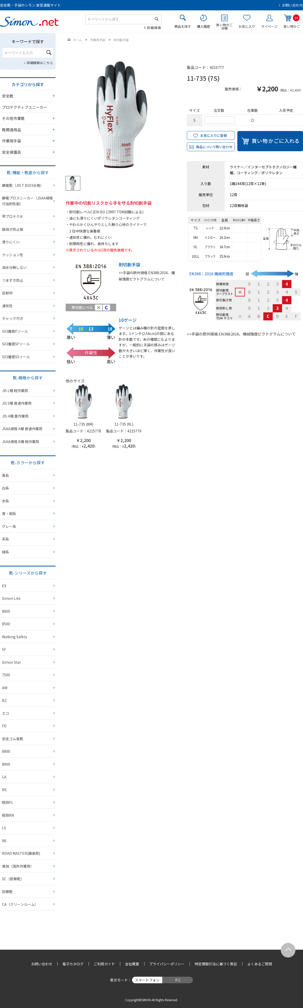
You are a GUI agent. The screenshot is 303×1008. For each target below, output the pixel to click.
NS (4, 840)
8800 (6, 751)
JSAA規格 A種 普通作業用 (22, 428)
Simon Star (11, 662)
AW (4, 687)
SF (4, 649)
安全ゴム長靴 (12, 738)
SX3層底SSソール (16, 356)
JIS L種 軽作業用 (15, 390)
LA (4, 776)
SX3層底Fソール (15, 331)
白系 (5, 487)
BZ (4, 700)
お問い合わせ (292, 5)
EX (4, 585)
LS (4, 827)
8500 (6, 623)
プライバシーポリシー (167, 963)
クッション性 (12, 254)
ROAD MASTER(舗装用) (21, 853)
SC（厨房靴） (13, 878)
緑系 (5, 551)
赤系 (5, 500)
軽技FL (7, 802)
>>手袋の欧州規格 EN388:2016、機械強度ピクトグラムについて (241, 334)
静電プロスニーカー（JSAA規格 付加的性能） (27, 200)
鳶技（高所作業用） (18, 866)
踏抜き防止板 (12, 229)
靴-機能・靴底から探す (28, 172)
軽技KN (8, 815)
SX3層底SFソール (16, 343)
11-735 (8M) (83, 424)
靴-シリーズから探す (28, 573)
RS (4, 789)
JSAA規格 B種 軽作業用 (20, 441)
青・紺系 (9, 513)
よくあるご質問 (259, 963)
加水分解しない (14, 267)
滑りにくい (11, 241)
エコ (5, 713)
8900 (6, 764)
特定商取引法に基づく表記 (216, 963)
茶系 (5, 538)
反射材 (7, 292)
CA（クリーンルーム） (20, 904)
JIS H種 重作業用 (15, 416)
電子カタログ (73, 963)
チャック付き (12, 318)
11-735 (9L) (123, 424)
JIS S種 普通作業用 (17, 403)
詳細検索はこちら (40, 62)
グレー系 (9, 526)
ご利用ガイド (104, 963)
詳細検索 (154, 27)
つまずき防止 (12, 280)
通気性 (7, 305)
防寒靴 (7, 891)
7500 (6, 674)
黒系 (5, 475)
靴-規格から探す (28, 378)
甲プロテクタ (12, 216)
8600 (6, 611)
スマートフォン (147, 980)
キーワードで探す (28, 41)
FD (4, 725)
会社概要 (132, 963)
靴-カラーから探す (28, 462)
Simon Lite (11, 598)
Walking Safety (14, 636)
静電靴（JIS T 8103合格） (23, 185)
